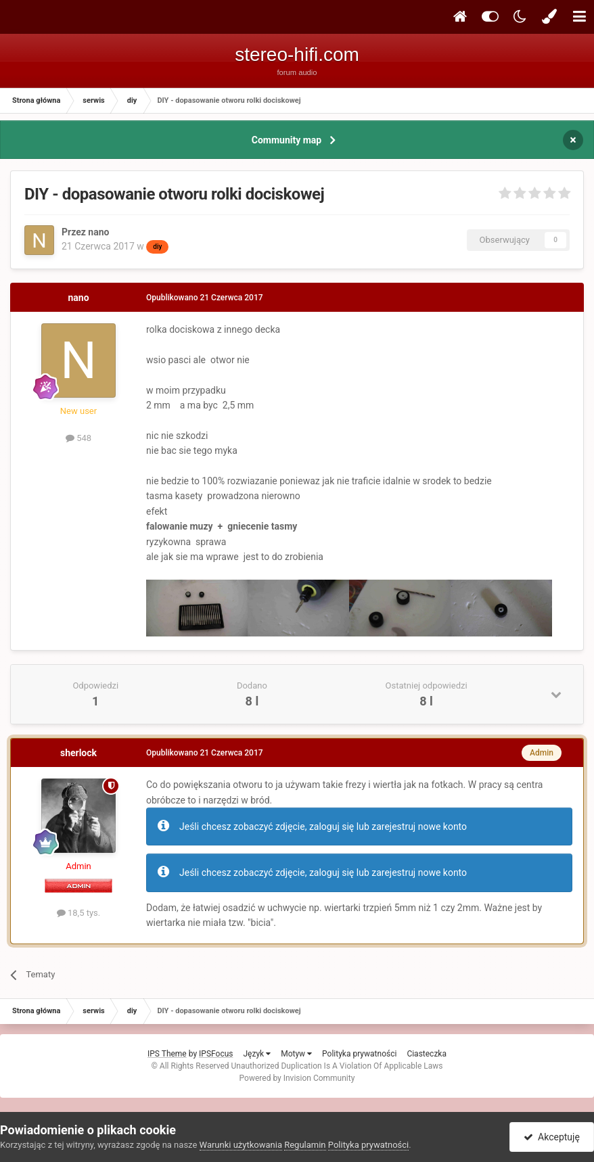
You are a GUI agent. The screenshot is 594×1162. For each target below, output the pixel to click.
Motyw (296, 1054)
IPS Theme (167, 1054)
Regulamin (304, 1145)
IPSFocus (216, 1054)
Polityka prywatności (359, 1054)
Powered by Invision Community (297, 1078)
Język (257, 1054)
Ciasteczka (427, 1054)
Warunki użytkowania (241, 1145)
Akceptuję (552, 1137)
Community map (286, 140)
